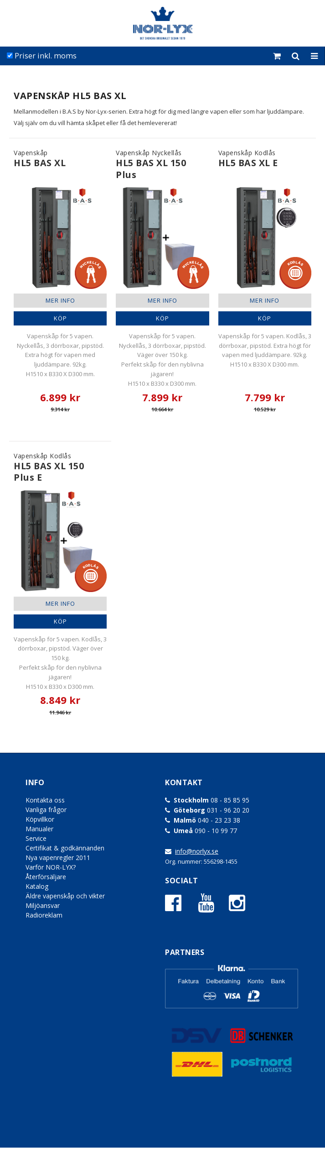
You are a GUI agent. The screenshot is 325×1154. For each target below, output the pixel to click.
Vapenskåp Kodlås (248, 159)
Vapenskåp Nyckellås (162, 164)
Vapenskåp (40, 159)
